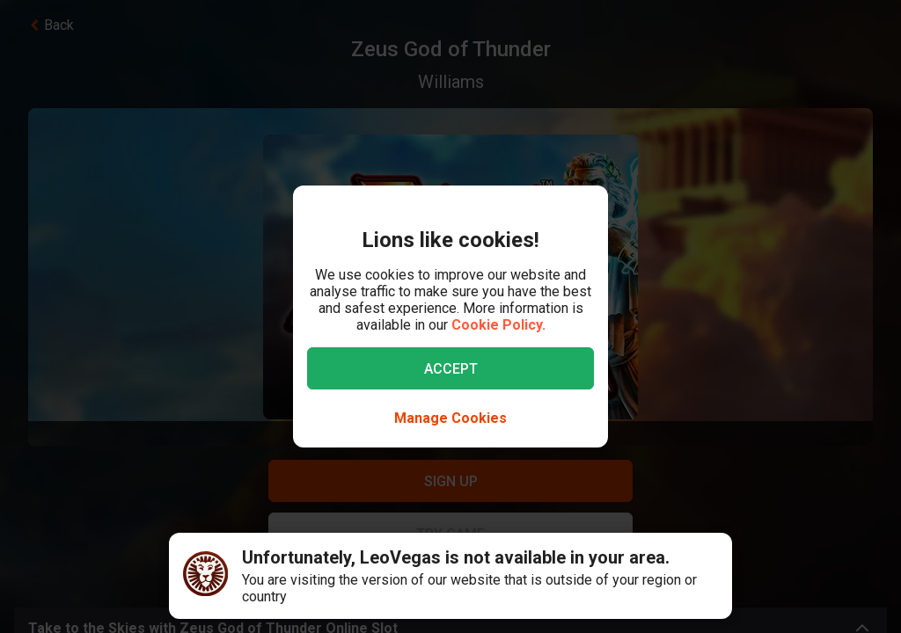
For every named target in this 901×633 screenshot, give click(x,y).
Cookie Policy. (498, 324)
